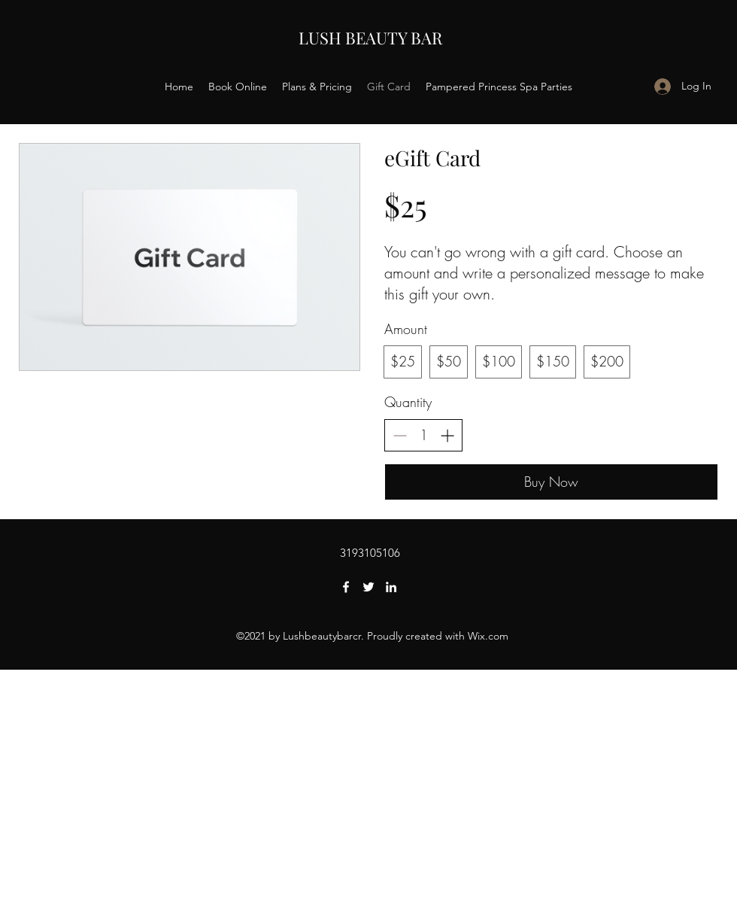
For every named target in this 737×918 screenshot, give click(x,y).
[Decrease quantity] (400, 435)
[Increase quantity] (447, 435)
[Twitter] (368, 586)
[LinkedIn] (391, 586)
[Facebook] (345, 586)
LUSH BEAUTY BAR (370, 37)
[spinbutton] (423, 435)
